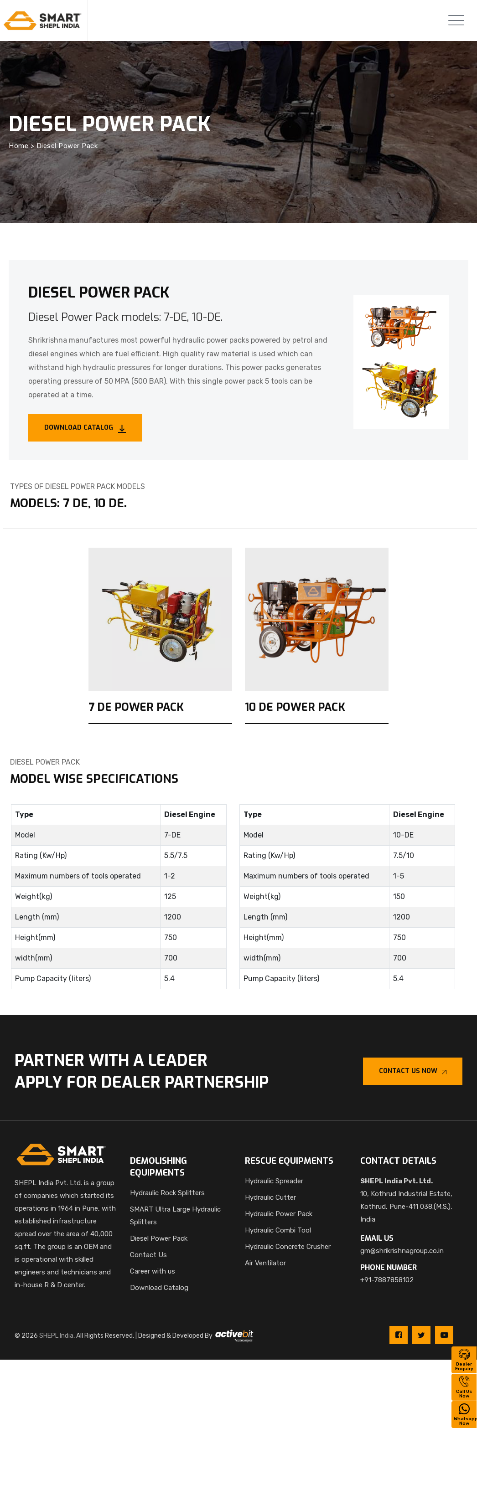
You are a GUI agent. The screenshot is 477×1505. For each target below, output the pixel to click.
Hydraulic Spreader (274, 1181)
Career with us (152, 1271)
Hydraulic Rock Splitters (167, 1193)
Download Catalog (159, 1288)
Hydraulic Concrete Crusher (288, 1247)
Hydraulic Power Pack (278, 1214)
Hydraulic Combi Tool (278, 1230)
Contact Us (148, 1255)
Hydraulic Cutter (270, 1197)
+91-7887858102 (387, 1280)
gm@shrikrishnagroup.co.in (402, 1251)
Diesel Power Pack (158, 1238)
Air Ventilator (265, 1263)
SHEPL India (56, 1336)
